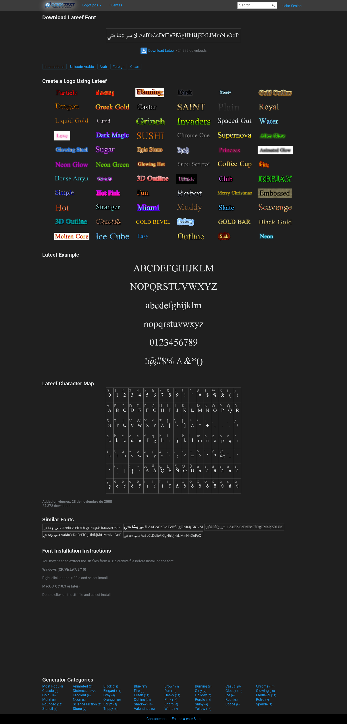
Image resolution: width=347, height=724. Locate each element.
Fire (139, 691)
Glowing (265, 691)
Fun (170, 691)
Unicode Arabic (82, 67)
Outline (142, 699)
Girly (200, 691)
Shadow (143, 704)
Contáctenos (157, 719)
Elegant (112, 691)
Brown (171, 686)
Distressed (84, 691)
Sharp (171, 704)
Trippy (110, 709)
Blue (140, 686)
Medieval (266, 695)
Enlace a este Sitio (186, 719)
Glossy (234, 691)
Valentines (144, 709)
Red (232, 699)
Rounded (52, 704)
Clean (134, 67)
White (171, 709)
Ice (230, 695)
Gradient (82, 695)
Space (233, 704)
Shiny (201, 704)
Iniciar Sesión (291, 6)
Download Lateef (157, 50)
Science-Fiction (87, 704)
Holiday (203, 695)
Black (110, 686)
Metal (49, 699)
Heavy (172, 695)
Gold (49, 695)
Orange (112, 699)
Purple (203, 699)
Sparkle (264, 704)
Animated (83, 686)
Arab (103, 67)
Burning (203, 686)
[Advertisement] (21, 80)
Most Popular (53, 686)
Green (141, 695)
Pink (170, 699)
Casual (233, 686)
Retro (262, 699)
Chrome (265, 686)
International (54, 67)
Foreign (118, 67)
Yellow (203, 709)
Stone (79, 709)
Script (110, 704)
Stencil (49, 709)
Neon (79, 699)
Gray (109, 695)
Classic (50, 691)
